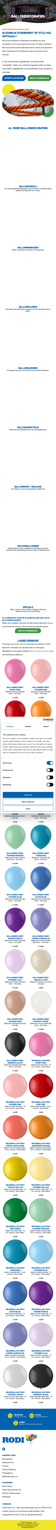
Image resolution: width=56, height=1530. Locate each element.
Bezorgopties (7, 1459)
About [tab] (46, 726)
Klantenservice (8, 1462)
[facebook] (3, 1449)
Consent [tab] (10, 726)
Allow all (28, 795)
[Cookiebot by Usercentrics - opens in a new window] (43, 719)
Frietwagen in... (8, 1473)
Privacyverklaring (9, 1469)
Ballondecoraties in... (10, 1476)
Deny (28, 809)
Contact (5, 1466)
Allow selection (28, 802)
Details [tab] (28, 726)
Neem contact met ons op (40, 651)
